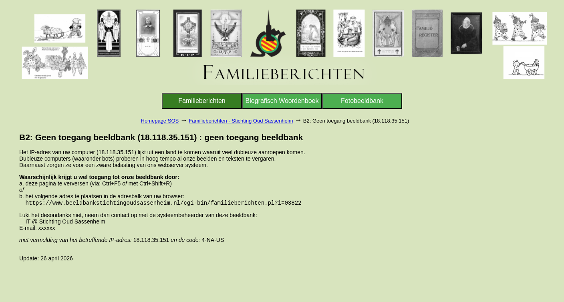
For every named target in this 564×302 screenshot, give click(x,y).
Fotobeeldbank (362, 100)
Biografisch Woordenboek (282, 100)
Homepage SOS (160, 121)
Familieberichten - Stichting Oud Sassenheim (241, 121)
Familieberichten (201, 100)
